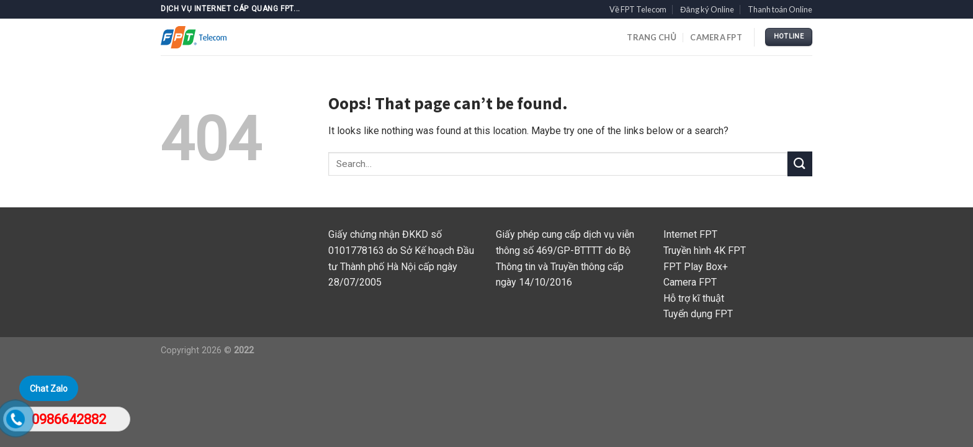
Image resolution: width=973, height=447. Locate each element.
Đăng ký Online (706, 9)
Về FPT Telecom (637, 9)
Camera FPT (716, 37)
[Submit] (799, 163)
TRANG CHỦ (651, 37)
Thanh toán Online (780, 9)
